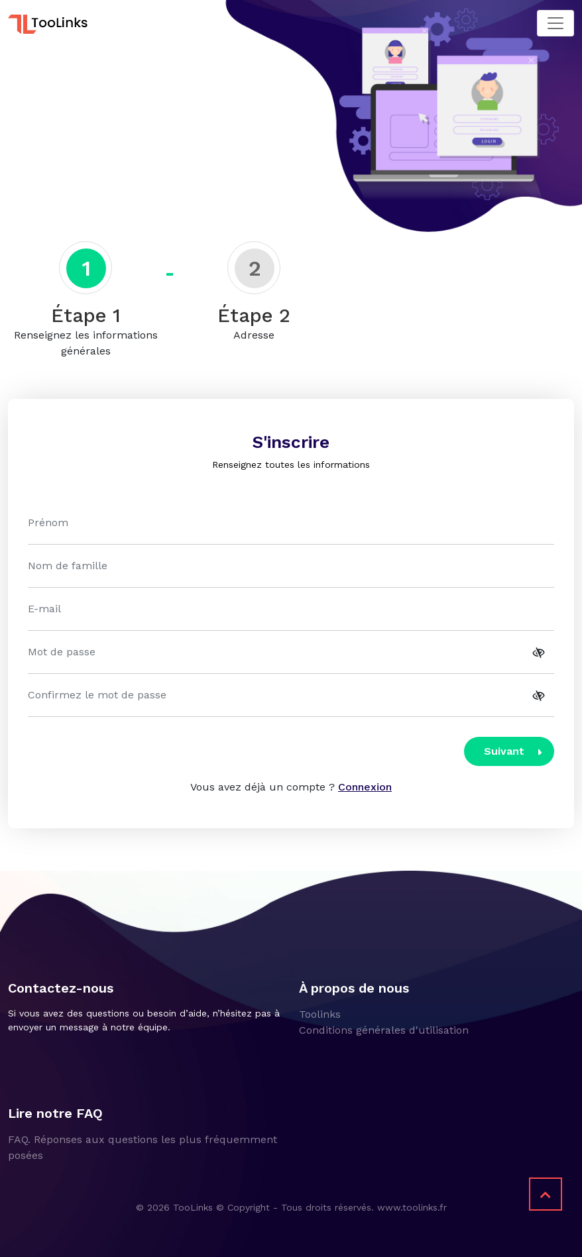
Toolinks (320, 1014)
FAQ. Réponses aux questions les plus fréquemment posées (142, 1147)
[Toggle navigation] (555, 23)
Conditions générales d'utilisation (384, 1030)
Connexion (365, 787)
